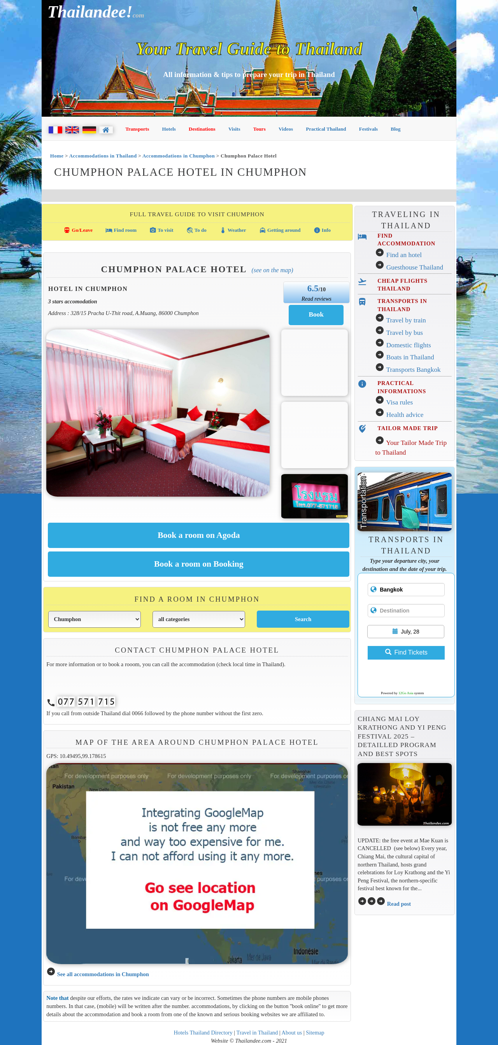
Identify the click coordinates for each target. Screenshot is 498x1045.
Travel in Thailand (257, 1032)
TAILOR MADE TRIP (407, 428)
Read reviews (316, 299)
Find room (121, 230)
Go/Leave (78, 230)
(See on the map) (272, 270)
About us (292, 1032)
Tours (259, 129)
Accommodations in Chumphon (178, 156)
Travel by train (406, 320)
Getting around (280, 230)
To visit (161, 230)
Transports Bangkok (413, 369)
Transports (137, 129)
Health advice (405, 414)
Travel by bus (404, 332)
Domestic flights (408, 345)
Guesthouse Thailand (414, 267)
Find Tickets (406, 652)
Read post (399, 904)
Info (322, 230)
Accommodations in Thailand (103, 156)
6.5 (313, 288)
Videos (286, 129)
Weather (232, 230)
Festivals (368, 129)
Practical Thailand (326, 129)
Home (57, 156)
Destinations (202, 129)
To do (196, 230)
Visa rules (399, 402)
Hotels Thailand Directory (203, 1032)
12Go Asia (405, 693)
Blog (395, 129)
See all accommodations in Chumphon (103, 974)
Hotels (169, 129)
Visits (234, 129)
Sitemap (315, 1032)
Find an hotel (404, 255)
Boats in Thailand (410, 357)
